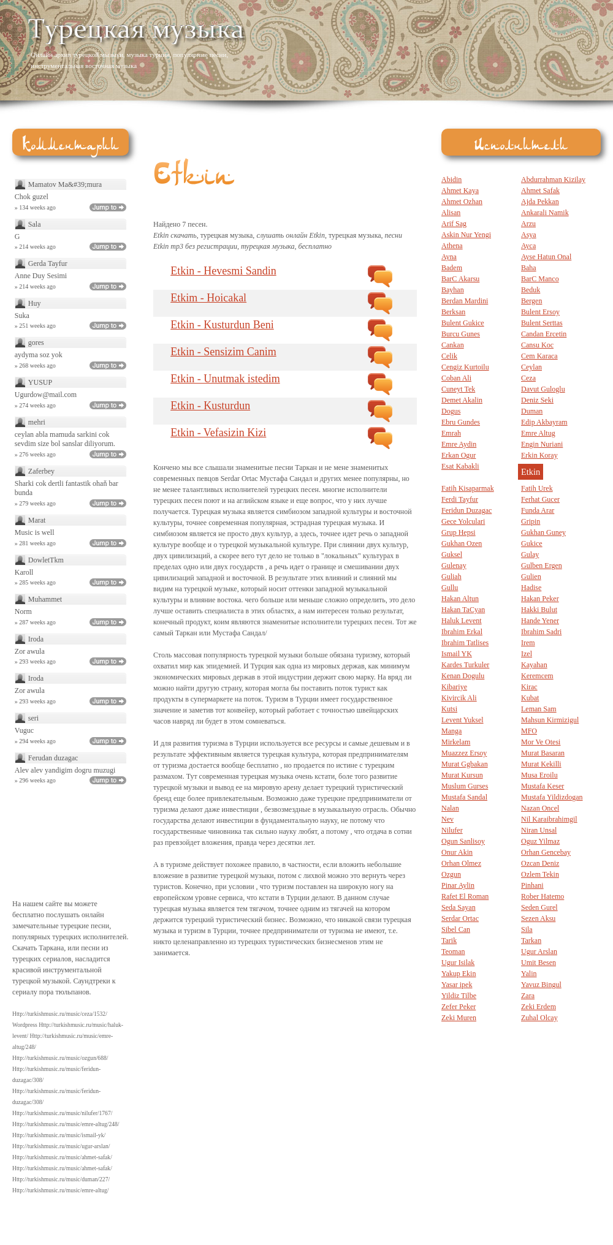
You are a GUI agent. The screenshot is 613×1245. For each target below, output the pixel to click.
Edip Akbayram (544, 422)
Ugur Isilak (457, 962)
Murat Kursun (462, 775)
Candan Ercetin (543, 334)
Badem (451, 267)
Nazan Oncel (540, 808)
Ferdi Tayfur (459, 499)
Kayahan (534, 664)
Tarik (449, 940)
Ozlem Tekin (540, 874)
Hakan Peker (540, 598)
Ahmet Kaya (460, 190)
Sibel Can (455, 929)
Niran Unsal (539, 830)
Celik (449, 356)
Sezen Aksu (538, 918)
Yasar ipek (456, 984)
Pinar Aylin (457, 885)
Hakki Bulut (539, 609)
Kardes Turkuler (465, 664)
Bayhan (452, 290)
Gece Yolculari (463, 521)
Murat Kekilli (541, 764)
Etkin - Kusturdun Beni (222, 325)
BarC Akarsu (460, 278)
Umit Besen (538, 962)
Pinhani (532, 885)
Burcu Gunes (460, 334)
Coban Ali (456, 378)
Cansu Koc (537, 345)
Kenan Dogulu (462, 676)
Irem (528, 642)
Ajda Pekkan (540, 201)
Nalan (450, 808)
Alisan (450, 212)
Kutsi (449, 709)
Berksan (453, 312)
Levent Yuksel (462, 720)
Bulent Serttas (542, 323)
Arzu (528, 223)
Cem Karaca (539, 356)
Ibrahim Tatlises (465, 642)
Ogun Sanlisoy (463, 841)
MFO (529, 731)
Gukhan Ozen (461, 543)
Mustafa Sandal (464, 797)
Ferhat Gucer (540, 499)
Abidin (451, 179)
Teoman (453, 951)
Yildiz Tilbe (458, 995)
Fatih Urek (537, 488)
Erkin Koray (539, 455)
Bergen (531, 301)
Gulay (530, 554)
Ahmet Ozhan (461, 201)
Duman (532, 411)
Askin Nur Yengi (466, 234)
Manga (451, 731)
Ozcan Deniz (540, 863)
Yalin (528, 973)
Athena (452, 245)
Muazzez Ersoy (464, 753)
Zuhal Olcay (539, 1017)
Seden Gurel (539, 907)
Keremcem (537, 676)
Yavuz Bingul (541, 984)
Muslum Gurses (464, 786)
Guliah (451, 576)
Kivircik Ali (459, 698)
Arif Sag (453, 223)
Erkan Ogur (458, 455)
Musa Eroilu (539, 775)
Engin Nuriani (542, 444)
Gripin (530, 521)
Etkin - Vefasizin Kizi (218, 432)
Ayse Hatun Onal (546, 256)
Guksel (451, 554)
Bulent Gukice (462, 323)
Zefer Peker (458, 1006)
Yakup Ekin (458, 973)
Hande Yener (540, 620)
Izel (526, 653)
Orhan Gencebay (546, 852)
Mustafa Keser (542, 786)
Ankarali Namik (545, 212)
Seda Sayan (458, 907)
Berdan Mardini (464, 301)
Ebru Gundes (460, 422)
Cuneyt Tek (458, 389)
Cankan (452, 345)
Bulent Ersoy (540, 312)
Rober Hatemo (542, 896)
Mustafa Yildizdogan (552, 797)
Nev (447, 819)
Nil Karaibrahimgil (549, 819)
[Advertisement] (445, 43)
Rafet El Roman (465, 896)
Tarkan (531, 940)
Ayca (528, 245)
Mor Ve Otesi (540, 742)
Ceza (528, 378)
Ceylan (531, 367)
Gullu (449, 587)
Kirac (529, 687)
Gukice (532, 543)
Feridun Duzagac (466, 510)
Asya (528, 234)
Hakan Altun (460, 598)
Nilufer (452, 830)
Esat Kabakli (460, 466)
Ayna (449, 256)
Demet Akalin (461, 400)
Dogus (450, 411)
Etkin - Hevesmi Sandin (223, 271)
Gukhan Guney (543, 532)
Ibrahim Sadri (541, 631)
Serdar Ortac (460, 918)
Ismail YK (456, 653)
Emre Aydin (458, 444)
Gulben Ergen (541, 565)
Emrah (451, 433)
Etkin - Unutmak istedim (225, 379)
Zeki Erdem (538, 1006)
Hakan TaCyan (463, 609)
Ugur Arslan (539, 951)
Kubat (530, 698)
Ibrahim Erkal (461, 631)
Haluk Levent (461, 620)
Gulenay (453, 565)
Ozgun (451, 874)
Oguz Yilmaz (540, 841)
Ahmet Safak (540, 190)
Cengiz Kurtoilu (465, 367)
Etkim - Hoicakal (208, 298)
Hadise (531, 587)
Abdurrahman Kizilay (553, 179)
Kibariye (454, 687)
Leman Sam (539, 709)
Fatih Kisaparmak (467, 488)
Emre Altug (538, 433)
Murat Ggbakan (464, 764)
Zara (528, 995)
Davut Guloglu (543, 389)
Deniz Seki (537, 400)
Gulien (531, 576)
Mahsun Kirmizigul (550, 720)
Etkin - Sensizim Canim (223, 352)
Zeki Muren (458, 1017)
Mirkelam (455, 742)
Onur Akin (457, 852)
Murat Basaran (543, 753)
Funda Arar (537, 510)
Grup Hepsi (458, 532)
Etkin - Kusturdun (210, 405)
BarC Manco (540, 278)
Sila (527, 929)
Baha (528, 267)
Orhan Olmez (461, 863)
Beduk (530, 290)
